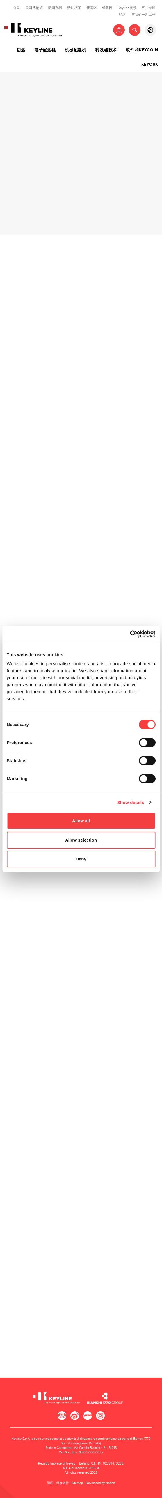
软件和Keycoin (142, 50)
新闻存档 (55, 8)
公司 (16, 8)
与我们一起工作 (143, 15)
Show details (130, 802)
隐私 (50, 1483)
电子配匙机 (45, 50)
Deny (81, 858)
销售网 (107, 8)
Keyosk (149, 64)
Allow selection (81, 839)
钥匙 (21, 50)
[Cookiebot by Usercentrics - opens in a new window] (129, 634)
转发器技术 (106, 50)
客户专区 (149, 8)
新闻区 (91, 8)
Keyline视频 (127, 8)
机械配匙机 (75, 50)
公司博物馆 (34, 8)
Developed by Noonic (100, 1483)
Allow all (81, 820)
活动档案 (74, 8)
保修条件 (62, 1483)
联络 (122, 15)
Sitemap (77, 1483)
